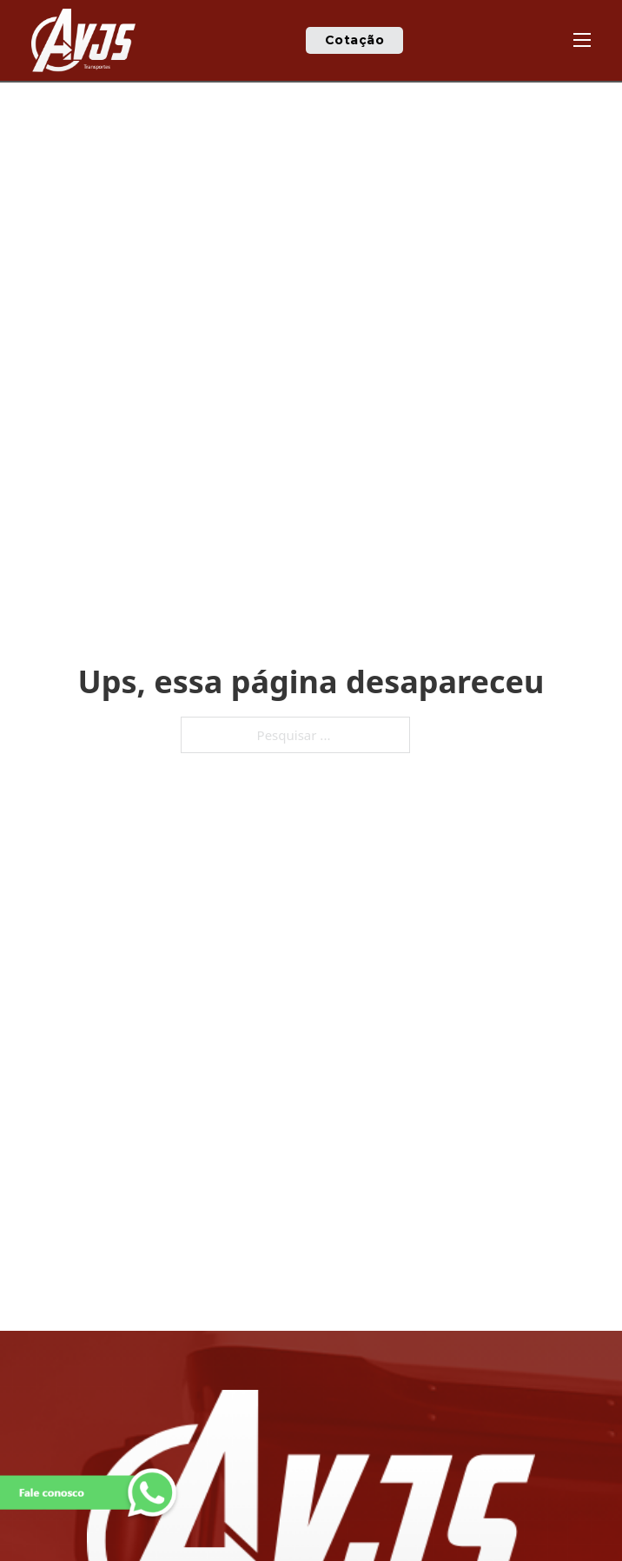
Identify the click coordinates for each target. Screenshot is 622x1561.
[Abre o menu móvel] (582, 40)
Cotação (355, 40)
